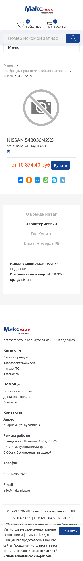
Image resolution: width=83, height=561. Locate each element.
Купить (60, 165)
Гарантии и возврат (18, 391)
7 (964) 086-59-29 (15, 474)
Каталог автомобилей (19, 363)
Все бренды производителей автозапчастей (35, 71)
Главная (9, 65)
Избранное (29, 24)
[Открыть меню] (73, 47)
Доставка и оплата (16, 397)
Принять (69, 531)
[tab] (41, 214)
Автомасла (11, 374)
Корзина (55, 24)
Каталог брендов (15, 357)
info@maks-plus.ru (16, 490)
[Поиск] (73, 38)
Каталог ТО (11, 368)
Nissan (8, 76)
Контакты (10, 402)
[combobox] (41, 38)
